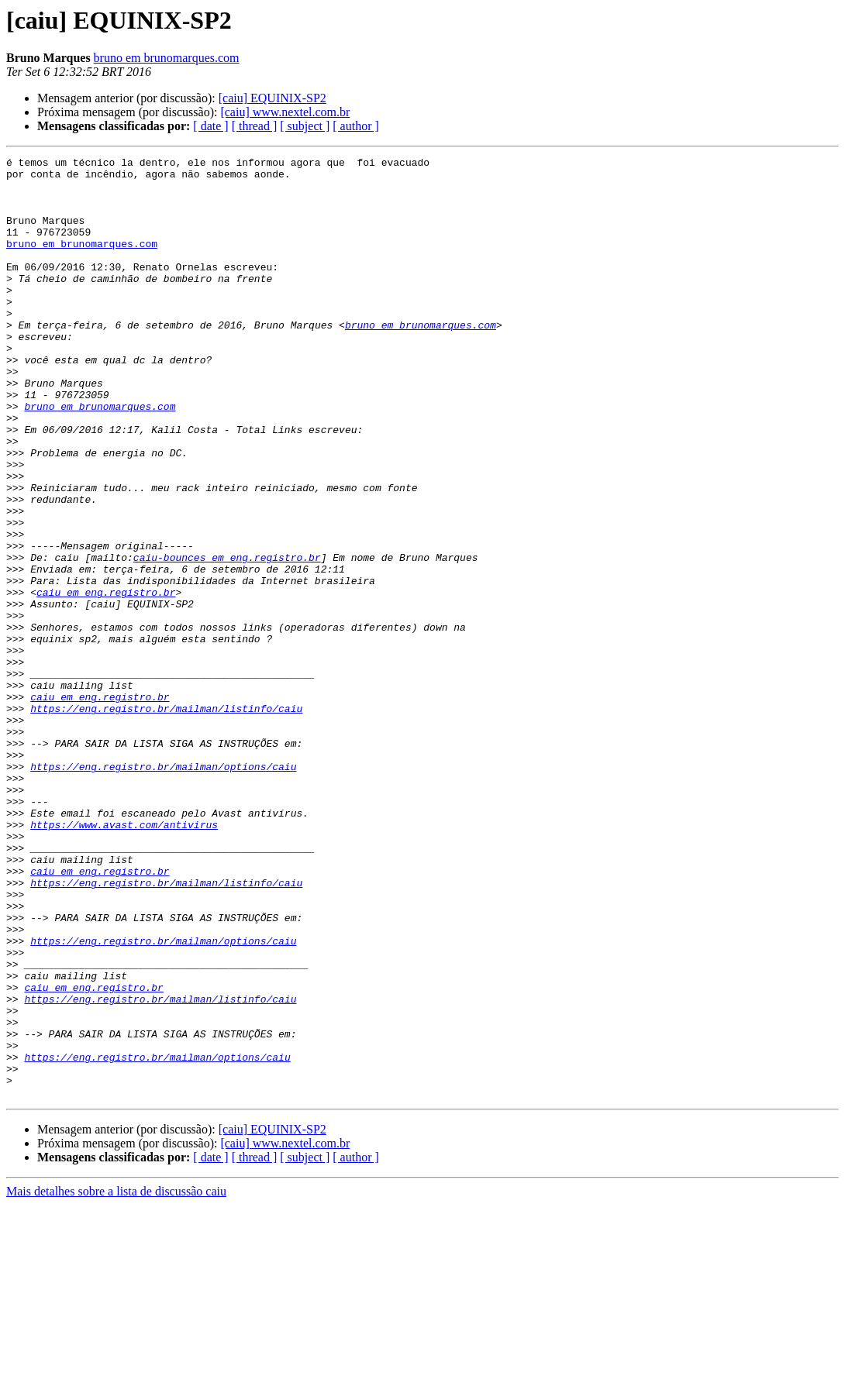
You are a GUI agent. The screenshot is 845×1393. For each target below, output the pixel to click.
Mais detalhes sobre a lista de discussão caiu (116, 1379)
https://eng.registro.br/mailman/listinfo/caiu (166, 820)
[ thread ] (255, 125)
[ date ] (210, 125)
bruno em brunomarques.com (167, 57)
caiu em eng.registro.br (105, 680)
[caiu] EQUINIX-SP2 (272, 98)
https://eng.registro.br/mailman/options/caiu (163, 889)
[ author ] (356, 125)
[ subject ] (304, 125)
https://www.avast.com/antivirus (124, 959)
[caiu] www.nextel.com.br (285, 112)
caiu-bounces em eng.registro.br (227, 638)
